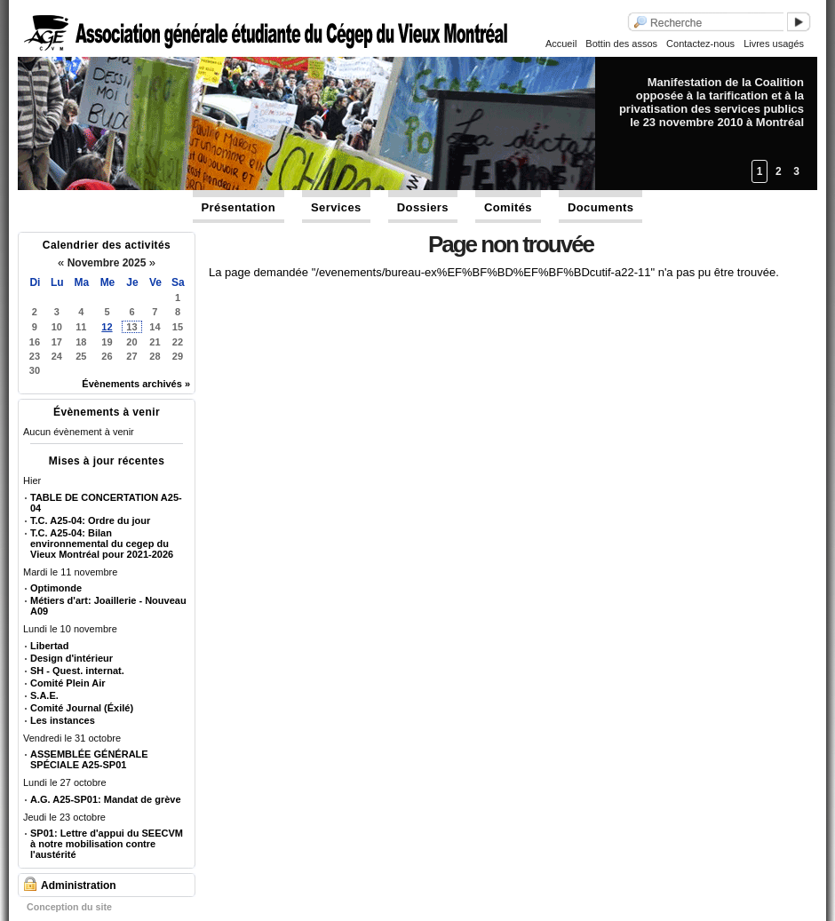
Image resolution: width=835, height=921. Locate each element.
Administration (78, 885)
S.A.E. (44, 695)
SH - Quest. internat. (77, 670)
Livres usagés (774, 43)
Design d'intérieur (71, 658)
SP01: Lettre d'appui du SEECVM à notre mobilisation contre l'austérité (106, 844)
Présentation (239, 207)
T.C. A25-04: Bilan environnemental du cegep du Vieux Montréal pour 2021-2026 (101, 544)
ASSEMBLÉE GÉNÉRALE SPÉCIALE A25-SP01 (89, 759)
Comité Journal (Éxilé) (81, 708)
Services (336, 207)
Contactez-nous (700, 43)
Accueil (561, 43)
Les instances (62, 720)
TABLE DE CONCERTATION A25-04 (106, 502)
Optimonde (56, 588)
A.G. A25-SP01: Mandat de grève (105, 799)
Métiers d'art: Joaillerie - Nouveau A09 (108, 605)
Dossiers (423, 207)
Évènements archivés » (136, 383)
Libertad (49, 645)
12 (106, 327)
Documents (600, 207)
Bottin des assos (621, 43)
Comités (508, 207)
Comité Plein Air (68, 683)
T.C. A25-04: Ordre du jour (90, 520)
